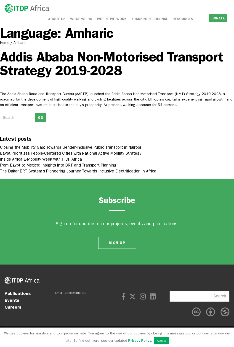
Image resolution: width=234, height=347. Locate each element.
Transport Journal (149, 19)
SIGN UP (117, 243)
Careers (13, 307)
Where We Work (112, 19)
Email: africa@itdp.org (71, 293)
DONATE (218, 18)
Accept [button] (161, 340)
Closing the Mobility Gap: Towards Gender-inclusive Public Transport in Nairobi (70, 147)
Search (219, 296)
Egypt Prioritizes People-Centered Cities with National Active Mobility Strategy (70, 153)
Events (12, 300)
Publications (18, 293)
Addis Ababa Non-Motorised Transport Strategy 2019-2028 (111, 64)
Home (4, 42)
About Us (57, 19)
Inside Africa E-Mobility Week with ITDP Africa (41, 159)
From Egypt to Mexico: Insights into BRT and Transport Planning (58, 165)
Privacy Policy (139, 341)
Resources (183, 19)
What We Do (81, 19)
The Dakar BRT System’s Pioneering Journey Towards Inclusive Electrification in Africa (78, 171)
